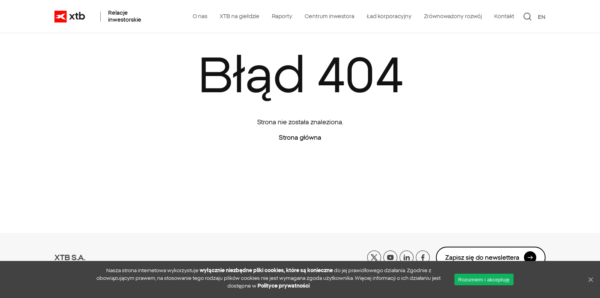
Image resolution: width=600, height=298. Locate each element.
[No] (590, 279)
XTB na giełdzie (239, 16)
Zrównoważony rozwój (453, 16)
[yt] (390, 256)
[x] (374, 256)
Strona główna (300, 137)
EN (542, 17)
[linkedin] (407, 256)
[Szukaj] (528, 16)
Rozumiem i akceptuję (484, 280)
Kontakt (504, 16)
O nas (200, 16)
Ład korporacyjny (389, 16)
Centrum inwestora (329, 16)
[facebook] (423, 256)
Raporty (282, 16)
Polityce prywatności (284, 286)
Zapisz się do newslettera (490, 257)
